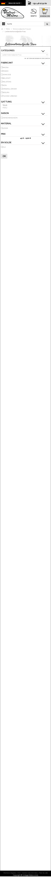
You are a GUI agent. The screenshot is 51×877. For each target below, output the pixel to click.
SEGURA (6, 92)
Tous (5, 105)
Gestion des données (30, 873)
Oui (4, 147)
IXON (5, 85)
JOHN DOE (7, 75)
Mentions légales (9, 873)
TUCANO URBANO (10, 96)
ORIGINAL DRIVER (10, 89)
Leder (5, 128)
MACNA (6, 67)
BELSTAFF (7, 78)
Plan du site (43, 873)
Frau (5, 108)
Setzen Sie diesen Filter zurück (38, 58)
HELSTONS (7, 82)
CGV (19, 873)
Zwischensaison (10, 118)
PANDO (5, 71)
